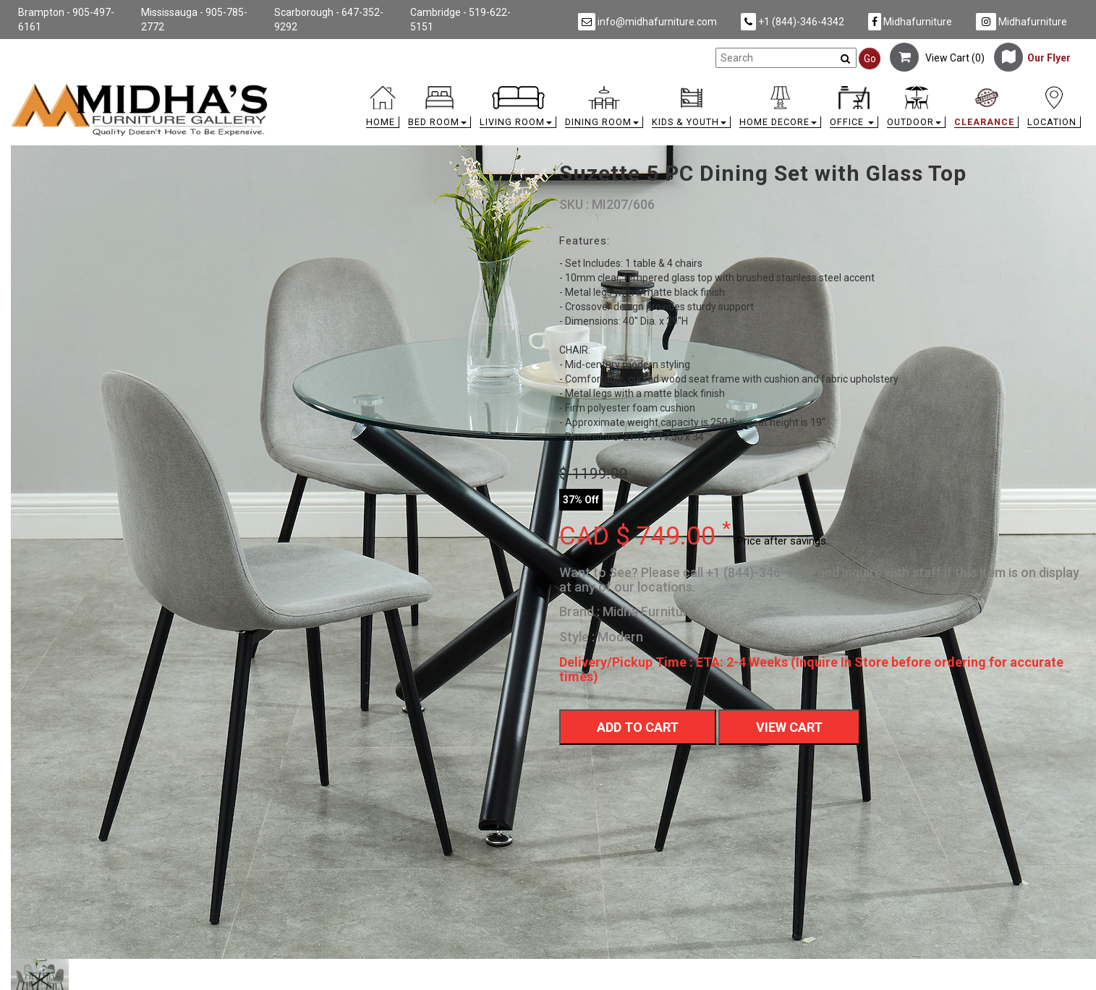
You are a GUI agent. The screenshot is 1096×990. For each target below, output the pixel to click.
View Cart (789, 727)
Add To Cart (638, 727)
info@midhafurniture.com (647, 21)
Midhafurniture (910, 21)
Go (870, 58)
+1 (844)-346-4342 (792, 21)
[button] (439, 110)
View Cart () (937, 58)
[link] (682, 88)
